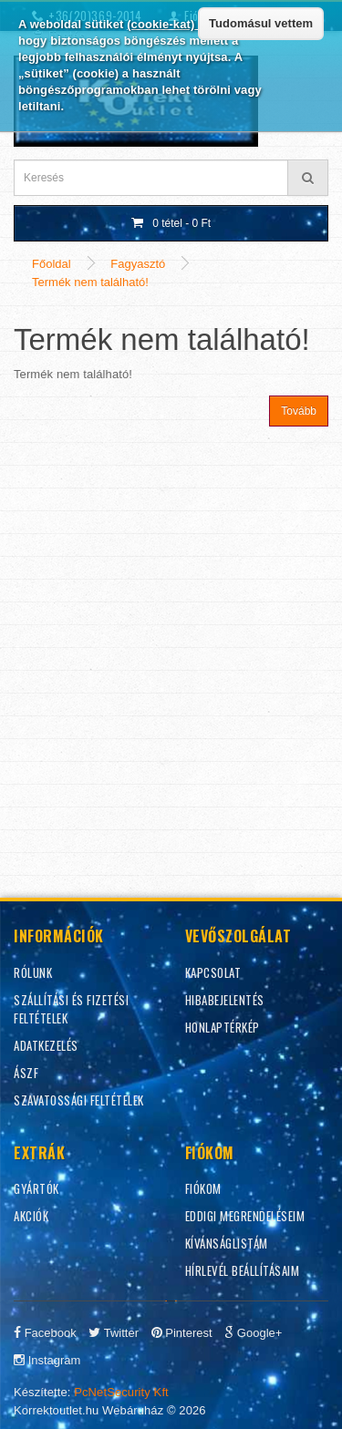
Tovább (298, 411)
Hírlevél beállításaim (242, 1270)
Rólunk (33, 972)
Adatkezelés (46, 1045)
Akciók (31, 1216)
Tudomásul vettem (261, 23)
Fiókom (203, 1188)
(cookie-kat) (162, 24)
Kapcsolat (213, 972)
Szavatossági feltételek (79, 1100)
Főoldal (51, 264)
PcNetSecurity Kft (121, 1392)
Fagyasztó (137, 264)
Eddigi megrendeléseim (245, 1216)
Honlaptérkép (222, 1027)
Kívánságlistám (226, 1243)
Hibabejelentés (224, 1000)
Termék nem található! (90, 282)
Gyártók (36, 1188)
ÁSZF (26, 1073)
